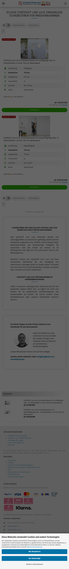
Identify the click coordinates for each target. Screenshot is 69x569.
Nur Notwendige (34, 558)
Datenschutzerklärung (34, 547)
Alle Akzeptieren (34, 552)
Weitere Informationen (34, 564)
